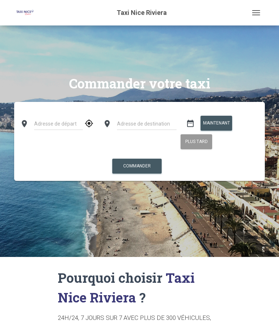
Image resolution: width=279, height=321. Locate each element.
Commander (137, 166)
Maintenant (216, 123)
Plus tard (196, 141)
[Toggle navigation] (256, 12)
